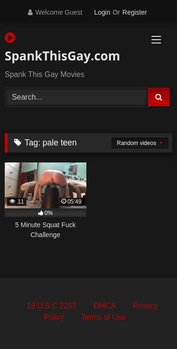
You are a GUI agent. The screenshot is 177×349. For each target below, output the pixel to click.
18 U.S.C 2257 (51, 306)
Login (102, 12)
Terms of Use (103, 317)
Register (134, 12)
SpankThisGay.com (62, 48)
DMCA (104, 306)
